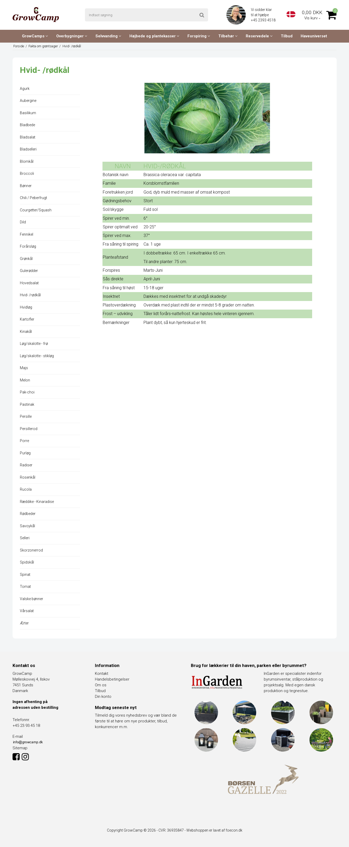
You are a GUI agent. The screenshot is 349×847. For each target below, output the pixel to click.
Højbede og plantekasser (154, 36)
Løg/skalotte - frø (34, 343)
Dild (23, 222)
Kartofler (27, 319)
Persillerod (28, 429)
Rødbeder (28, 514)
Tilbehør (228, 36)
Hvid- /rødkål (30, 295)
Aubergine (28, 100)
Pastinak (27, 404)
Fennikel (26, 234)
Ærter (24, 623)
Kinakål (26, 331)
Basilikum (28, 113)
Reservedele (259, 36)
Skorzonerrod (31, 550)
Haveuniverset (314, 36)
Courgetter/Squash (36, 210)
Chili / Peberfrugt (33, 198)
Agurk (25, 88)
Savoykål (27, 526)
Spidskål (27, 562)
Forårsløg (28, 246)
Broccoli (27, 173)
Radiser (26, 465)
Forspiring (198, 36)
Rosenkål (27, 477)
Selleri (25, 538)
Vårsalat (27, 611)
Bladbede (27, 125)
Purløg (25, 453)
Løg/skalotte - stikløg (37, 356)
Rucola (26, 489)
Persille (26, 416)
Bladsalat (27, 137)
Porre (24, 441)
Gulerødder (29, 271)
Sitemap (20, 748)
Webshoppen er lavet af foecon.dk (214, 830)
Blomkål (26, 161)
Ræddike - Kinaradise (37, 502)
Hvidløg (26, 307)
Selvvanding (108, 36)
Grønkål (26, 259)
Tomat (25, 586)
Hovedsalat (29, 283)
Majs (24, 368)
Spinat (25, 574)
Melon (25, 380)
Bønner (26, 186)
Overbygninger (71, 36)
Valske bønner (31, 599)
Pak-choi (27, 392)
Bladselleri (28, 149)
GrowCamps (35, 36)
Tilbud (287, 36)
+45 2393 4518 (263, 20)
